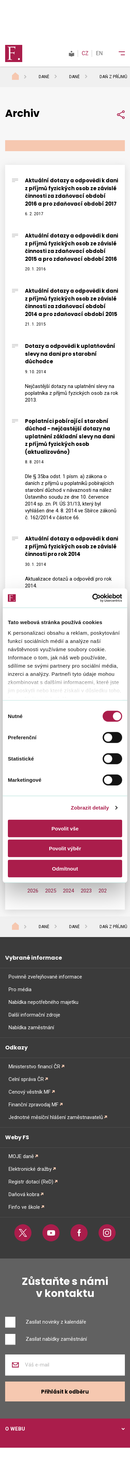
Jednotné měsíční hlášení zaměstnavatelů (56, 1117)
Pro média (20, 989)
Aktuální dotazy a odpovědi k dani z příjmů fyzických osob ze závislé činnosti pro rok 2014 (71, 546)
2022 (104, 891)
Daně (44, 76)
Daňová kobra (24, 1194)
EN (99, 53)
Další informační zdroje (34, 1015)
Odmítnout (65, 868)
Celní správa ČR (26, 1079)
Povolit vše (64, 828)
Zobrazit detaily (90, 808)
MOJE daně (21, 1156)
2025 (50, 891)
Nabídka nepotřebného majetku (43, 1002)
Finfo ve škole (24, 1207)
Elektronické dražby (30, 1169)
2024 (68, 891)
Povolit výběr (65, 848)
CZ (85, 53)
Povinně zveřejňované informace (45, 977)
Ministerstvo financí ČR (34, 1066)
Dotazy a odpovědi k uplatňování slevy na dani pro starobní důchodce (70, 353)
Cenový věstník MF (30, 1092)
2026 (32, 891)
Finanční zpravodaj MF (33, 1105)
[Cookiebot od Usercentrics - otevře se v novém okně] (93, 598)
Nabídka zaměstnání (31, 1027)
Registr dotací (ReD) (31, 1182)
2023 (86, 891)
